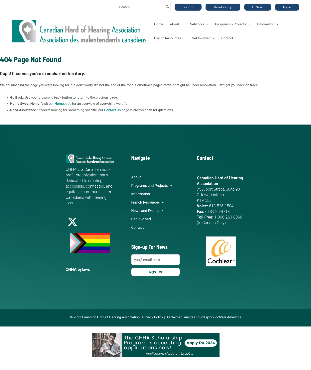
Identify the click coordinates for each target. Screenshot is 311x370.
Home (158, 24)
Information (268, 24)
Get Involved (203, 38)
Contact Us (112, 110)
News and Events (147, 211)
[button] (188, 7)
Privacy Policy (152, 317)
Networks (199, 24)
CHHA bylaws (78, 269)
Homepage (63, 104)
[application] (181, 24)
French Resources (169, 38)
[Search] (167, 7)
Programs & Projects (232, 24)
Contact (227, 38)
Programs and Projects (151, 186)
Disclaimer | (174, 317)
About (176, 24)
